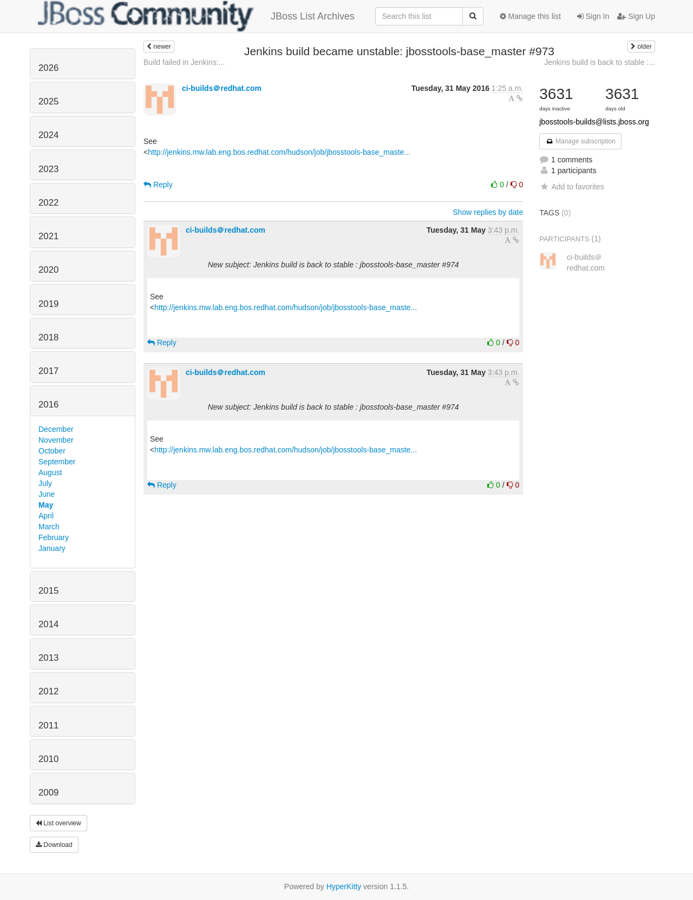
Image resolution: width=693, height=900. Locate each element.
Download (54, 845)
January (52, 548)
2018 (48, 337)
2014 (48, 624)
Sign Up (636, 16)
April (46, 515)
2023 (48, 169)
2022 (48, 203)
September (56, 461)
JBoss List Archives (196, 16)
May (45, 505)
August (50, 472)
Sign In (593, 16)
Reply (158, 184)
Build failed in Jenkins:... (184, 62)
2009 (48, 792)
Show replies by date (488, 212)
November (56, 440)
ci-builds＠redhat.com (221, 88)
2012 (48, 691)
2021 (48, 236)
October (52, 450)
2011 (48, 725)
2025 (48, 101)
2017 (48, 371)
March (49, 526)
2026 (48, 68)
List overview (58, 823)
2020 (48, 270)
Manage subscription (580, 141)
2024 (48, 135)
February (53, 537)
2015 (48, 591)
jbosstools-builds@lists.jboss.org (594, 121)
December (56, 429)
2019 (48, 304)
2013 (48, 658)
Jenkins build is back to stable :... (599, 62)
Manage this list (530, 16)
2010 (48, 759)
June (46, 494)
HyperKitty (344, 886)
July (45, 483)
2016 (48, 404)
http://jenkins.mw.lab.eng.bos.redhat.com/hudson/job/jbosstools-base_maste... (279, 152)
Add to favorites (571, 186)
